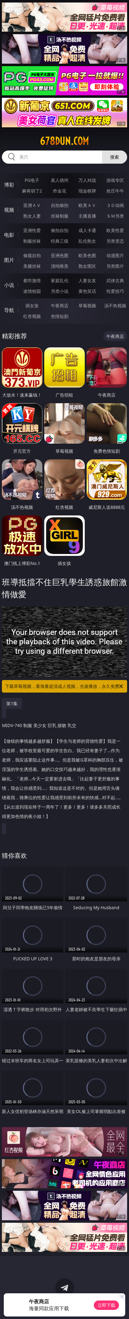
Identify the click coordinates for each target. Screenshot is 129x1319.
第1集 (12, 703)
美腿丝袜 (32, 266)
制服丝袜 (32, 241)
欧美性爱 (115, 230)
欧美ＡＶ (87, 205)
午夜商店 (59, 306)
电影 (9, 234)
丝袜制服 (59, 216)
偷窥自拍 (32, 255)
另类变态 (115, 241)
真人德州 (59, 180)
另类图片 (115, 266)
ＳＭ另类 (115, 216)
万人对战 (87, 180)
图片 (9, 259)
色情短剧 (59, 316)
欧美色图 (87, 255)
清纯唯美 (59, 266)
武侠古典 (115, 280)
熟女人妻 (32, 216)
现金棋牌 (87, 191)
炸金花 (59, 191)
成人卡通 (87, 230)
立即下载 (106, 1305)
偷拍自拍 (59, 230)
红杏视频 (32, 316)
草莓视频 (87, 306)
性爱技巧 (115, 291)
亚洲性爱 (32, 230)
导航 (9, 310)
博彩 (9, 184)
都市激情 (32, 280)
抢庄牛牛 (115, 191)
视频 (9, 209)
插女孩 (32, 306)
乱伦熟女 (87, 241)
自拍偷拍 (59, 205)
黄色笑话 (87, 291)
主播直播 (87, 216)
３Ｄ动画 (115, 205)
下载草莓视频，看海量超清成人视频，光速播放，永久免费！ (64, 686)
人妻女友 (87, 280)
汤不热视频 (115, 306)
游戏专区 (115, 180)
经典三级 (59, 241)
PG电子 (31, 180)
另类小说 (59, 291)
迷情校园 (32, 291)
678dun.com (64, 141)
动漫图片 (115, 255)
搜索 (114, 157)
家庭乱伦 (59, 280)
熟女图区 (87, 266)
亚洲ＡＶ (32, 205)
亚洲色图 (59, 255)
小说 (9, 285)
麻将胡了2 (32, 191)
